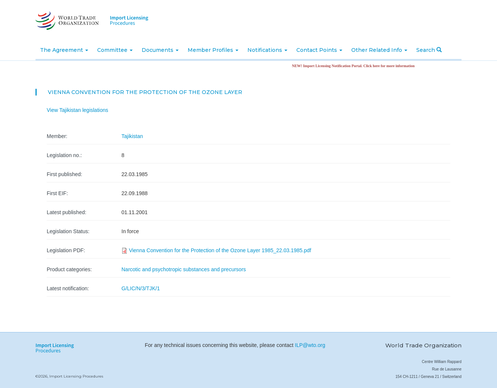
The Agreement (64, 50)
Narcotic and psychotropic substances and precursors (183, 269)
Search (429, 50)
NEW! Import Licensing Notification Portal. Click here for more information (356, 66)
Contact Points (319, 50)
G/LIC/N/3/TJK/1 (140, 288)
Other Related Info (379, 50)
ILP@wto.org (310, 345)
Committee (115, 50)
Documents (160, 50)
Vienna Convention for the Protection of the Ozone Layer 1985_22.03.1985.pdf (220, 250)
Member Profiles (213, 50)
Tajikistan (132, 136)
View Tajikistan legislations (77, 110)
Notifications (267, 50)
